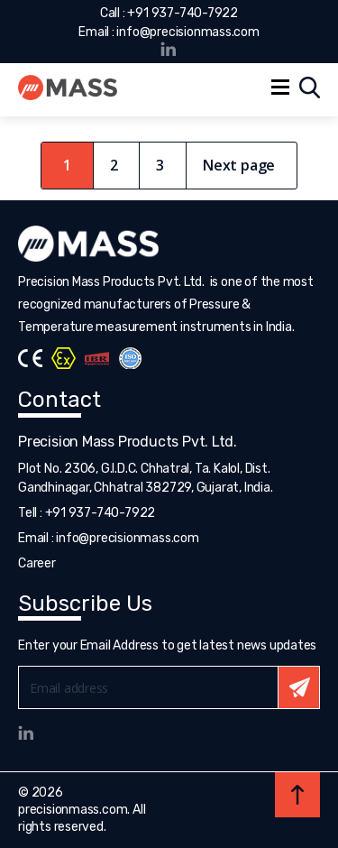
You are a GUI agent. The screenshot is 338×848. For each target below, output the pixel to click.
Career (37, 563)
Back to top (297, 794)
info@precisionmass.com (187, 32)
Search (309, 87)
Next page (239, 165)
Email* (169, 687)
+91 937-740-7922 (182, 13)
